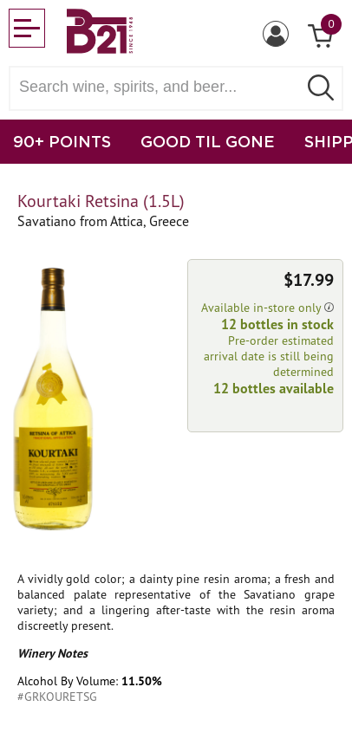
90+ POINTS (62, 141)
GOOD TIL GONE (207, 141)
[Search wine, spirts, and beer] (158, 87)
